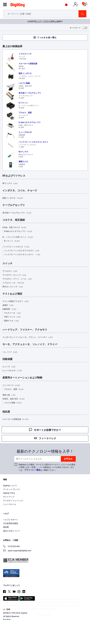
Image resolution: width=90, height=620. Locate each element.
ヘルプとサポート (10, 520)
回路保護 (7, 359)
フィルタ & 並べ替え (47, 37)
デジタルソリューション (13, 500)
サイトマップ (8, 497)
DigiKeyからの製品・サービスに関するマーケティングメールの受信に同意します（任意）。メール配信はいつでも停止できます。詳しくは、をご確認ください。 (47, 467)
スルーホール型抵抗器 (15, 419)
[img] (18, 5)
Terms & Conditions (30, 608)
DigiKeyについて (10, 486)
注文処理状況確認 (10, 523)
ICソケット (12, 241)
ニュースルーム (9, 504)
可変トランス (12, 317)
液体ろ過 (9, 395)
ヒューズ (9, 367)
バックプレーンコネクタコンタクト (22, 254)
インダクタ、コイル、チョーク (19, 190)
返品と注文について (11, 531)
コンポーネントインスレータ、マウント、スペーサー (27, 337)
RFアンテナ (10, 183)
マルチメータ (12, 313)
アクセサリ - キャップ (14, 275)
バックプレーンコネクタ (15, 247)
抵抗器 (6, 411)
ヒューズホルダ (12, 371)
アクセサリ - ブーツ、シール (17, 279)
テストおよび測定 (12, 293)
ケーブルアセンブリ (13, 205)
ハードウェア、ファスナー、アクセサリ (24, 329)
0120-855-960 (11, 546)
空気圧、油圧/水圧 (13, 399)
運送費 (6, 527)
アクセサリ (9, 271)
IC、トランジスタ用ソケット (17, 237)
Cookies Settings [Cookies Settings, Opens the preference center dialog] (44, 615)
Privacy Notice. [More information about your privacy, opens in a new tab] (49, 608)
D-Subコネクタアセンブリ (18, 231)
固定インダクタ (12, 198)
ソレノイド (9, 352)
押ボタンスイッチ (12, 287)
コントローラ (11, 385)
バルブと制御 (13, 403)
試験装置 (9, 309)
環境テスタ (11, 321)
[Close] (85, 599)
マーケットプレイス (11, 489)
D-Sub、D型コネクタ (14, 227)
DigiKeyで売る (9, 493)
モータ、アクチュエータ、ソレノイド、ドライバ (29, 344)
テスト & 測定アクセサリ (15, 301)
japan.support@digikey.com (17, 550)
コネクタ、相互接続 (13, 220)
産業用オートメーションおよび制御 (22, 377)
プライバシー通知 (32, 470)
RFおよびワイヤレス (13, 175)
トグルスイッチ (13, 283)
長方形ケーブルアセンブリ (16, 213)
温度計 (8, 305)
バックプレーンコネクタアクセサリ (21, 251)
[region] (45, 607)
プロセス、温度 (14, 389)
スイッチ (7, 263)
